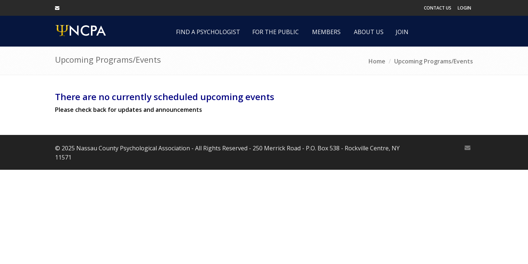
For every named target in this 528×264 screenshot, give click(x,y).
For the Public (275, 32)
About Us (369, 32)
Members (326, 32)
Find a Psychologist (208, 32)
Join (402, 32)
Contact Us (437, 8)
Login (464, 8)
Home (376, 61)
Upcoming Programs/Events (433, 61)
